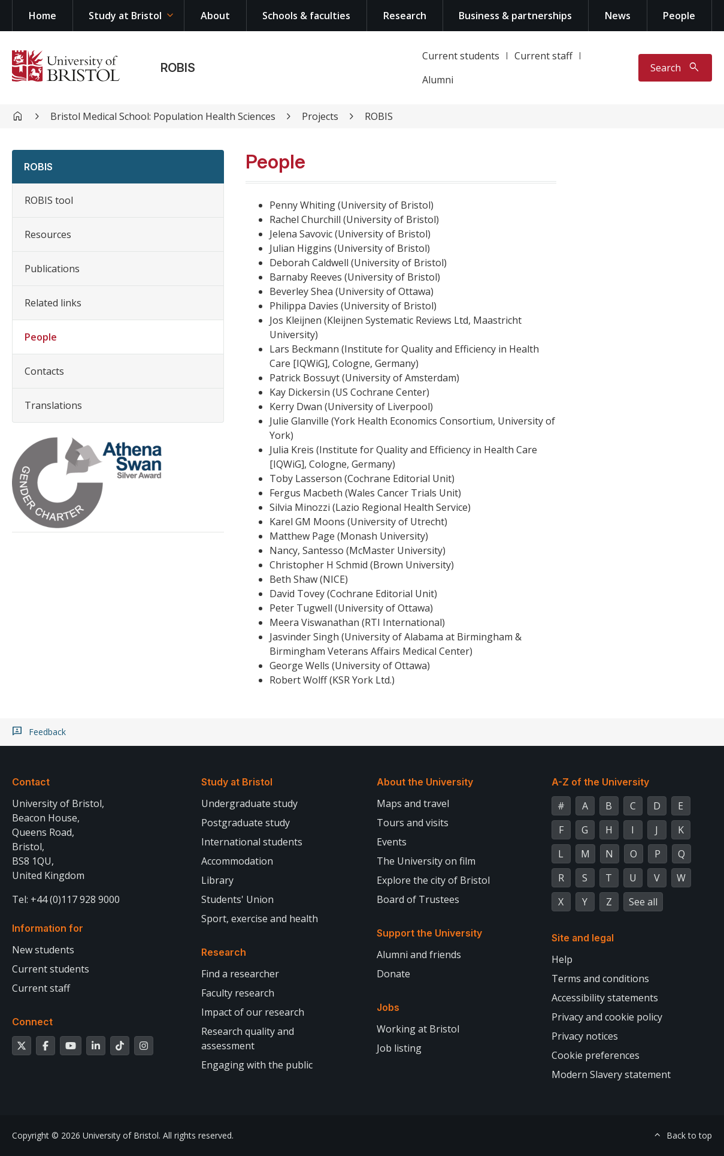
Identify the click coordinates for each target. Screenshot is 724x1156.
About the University (425, 782)
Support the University (429, 933)
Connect (32, 1022)
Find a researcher (240, 973)
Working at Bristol (418, 1028)
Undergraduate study (249, 803)
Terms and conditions (600, 978)
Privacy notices (585, 1036)
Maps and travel (413, 803)
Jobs (388, 1007)
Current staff (543, 55)
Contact (31, 782)
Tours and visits (413, 822)
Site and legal (583, 938)
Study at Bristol (125, 15)
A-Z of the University (600, 782)
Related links (53, 302)
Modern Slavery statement (611, 1074)
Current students (460, 55)
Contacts (44, 371)
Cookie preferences (596, 1055)
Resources (48, 234)
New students (43, 949)
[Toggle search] (675, 68)
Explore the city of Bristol (433, 880)
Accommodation (237, 861)
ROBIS (177, 68)
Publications (52, 268)
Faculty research (237, 993)
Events (392, 841)
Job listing (399, 1048)
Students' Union (237, 899)
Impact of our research (252, 1012)
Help (562, 959)
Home (42, 15)
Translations (53, 405)
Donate (393, 973)
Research (404, 15)
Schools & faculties (306, 15)
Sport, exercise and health (259, 918)
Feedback (47, 732)
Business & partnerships (515, 15)
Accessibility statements (605, 997)
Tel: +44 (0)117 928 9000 (66, 899)
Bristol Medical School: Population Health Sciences (162, 116)
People (679, 15)
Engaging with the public (257, 1064)
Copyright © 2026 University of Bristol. (86, 1135)
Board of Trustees (418, 899)
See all (643, 901)
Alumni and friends (419, 954)
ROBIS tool (49, 200)
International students (251, 841)
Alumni (437, 79)
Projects (320, 116)
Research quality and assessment (247, 1038)
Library (217, 880)
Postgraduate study (245, 822)
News (618, 15)
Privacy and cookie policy (607, 1016)
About (215, 15)
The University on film (426, 861)
